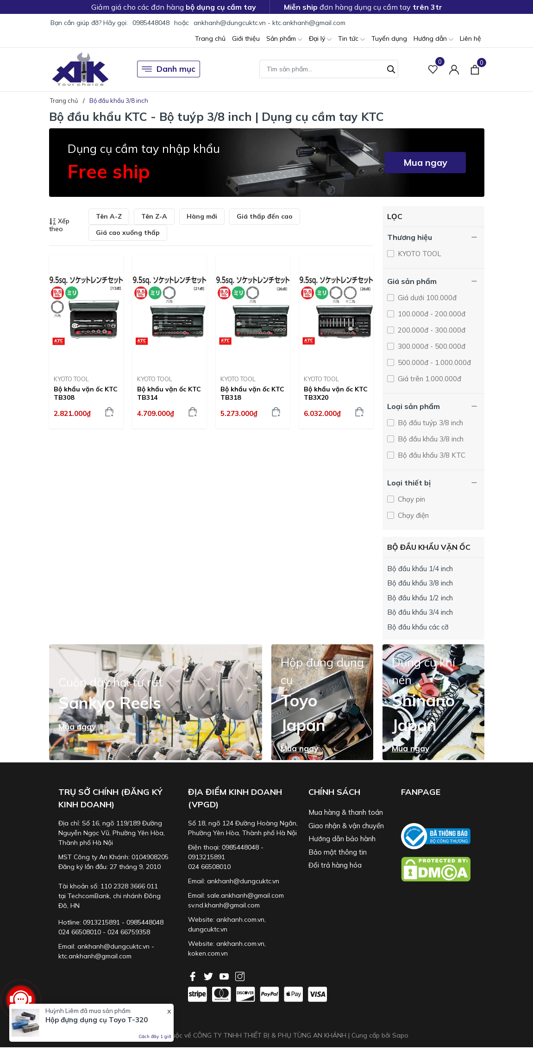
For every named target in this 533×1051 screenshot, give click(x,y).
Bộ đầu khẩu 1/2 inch (420, 597)
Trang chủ (210, 38)
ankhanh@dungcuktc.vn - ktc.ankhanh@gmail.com (269, 23)
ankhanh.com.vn (240, 919)
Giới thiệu (246, 38)
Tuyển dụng (389, 38)
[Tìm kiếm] (391, 68)
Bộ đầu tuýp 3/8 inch (429, 422)
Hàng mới (202, 216)
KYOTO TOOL (71, 379)
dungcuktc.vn (207, 929)
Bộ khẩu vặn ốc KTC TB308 (86, 393)
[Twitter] (209, 975)
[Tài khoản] (454, 69)
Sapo (400, 1035)
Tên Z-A (154, 216)
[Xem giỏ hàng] (475, 69)
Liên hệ (470, 38)
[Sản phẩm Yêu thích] (433, 69)
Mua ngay (425, 162)
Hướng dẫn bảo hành (342, 838)
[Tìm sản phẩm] (328, 69)
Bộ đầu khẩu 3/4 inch (420, 612)
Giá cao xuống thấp (128, 232)
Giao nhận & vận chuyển (346, 825)
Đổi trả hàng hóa (335, 865)
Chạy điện (412, 515)
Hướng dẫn (433, 39)
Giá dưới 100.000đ (426, 297)
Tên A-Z (109, 216)
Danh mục (168, 69)
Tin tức (351, 39)
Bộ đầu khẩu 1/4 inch (420, 568)
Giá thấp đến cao (265, 216)
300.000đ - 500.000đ (430, 346)
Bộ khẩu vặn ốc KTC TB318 (252, 393)
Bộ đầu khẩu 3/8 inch (430, 438)
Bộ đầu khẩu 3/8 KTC (430, 455)
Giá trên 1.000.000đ (428, 378)
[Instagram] (240, 975)
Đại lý (320, 39)
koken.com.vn (208, 953)
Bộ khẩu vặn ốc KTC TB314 (169, 393)
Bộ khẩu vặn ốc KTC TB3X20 (336, 393)
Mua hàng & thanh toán (345, 812)
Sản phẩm (284, 39)
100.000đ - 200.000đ (430, 313)
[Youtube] (225, 975)
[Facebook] (193, 975)
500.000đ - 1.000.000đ (433, 362)
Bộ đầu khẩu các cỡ (418, 627)
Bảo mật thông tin (337, 852)
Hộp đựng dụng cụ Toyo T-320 (96, 1019)
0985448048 (150, 23)
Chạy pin (410, 499)
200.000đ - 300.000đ (430, 330)
